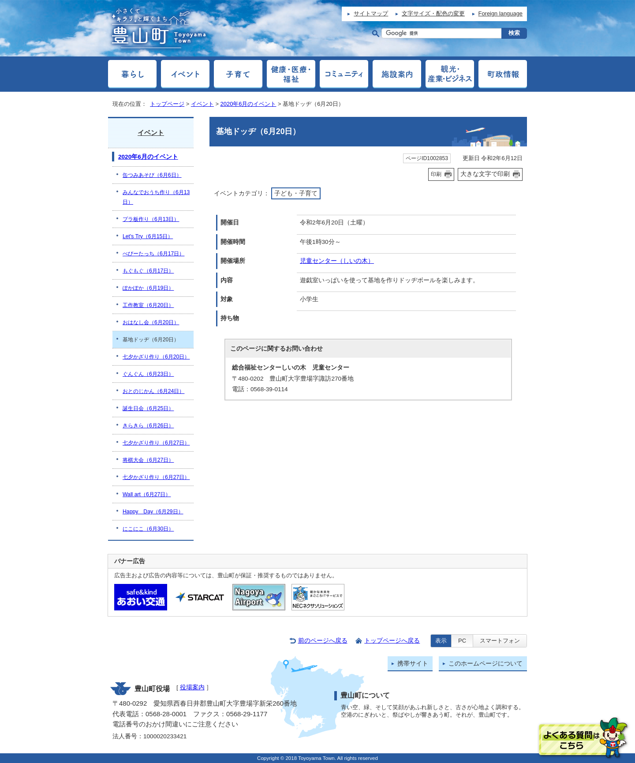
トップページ (167, 104)
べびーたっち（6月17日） (153, 254)
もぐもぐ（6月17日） (148, 271)
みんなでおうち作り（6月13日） (156, 197)
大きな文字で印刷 (485, 173)
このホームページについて (485, 663)
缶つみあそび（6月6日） (152, 175)
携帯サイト (412, 663)
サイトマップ (371, 13)
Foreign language (500, 13)
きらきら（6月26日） (148, 426)
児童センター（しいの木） (337, 261)
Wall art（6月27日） (147, 494)
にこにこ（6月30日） (148, 529)
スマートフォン (500, 640)
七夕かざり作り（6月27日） (156, 443)
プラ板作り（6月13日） (151, 219)
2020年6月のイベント (248, 104)
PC (462, 640)
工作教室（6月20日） (148, 305)
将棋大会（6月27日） (148, 460)
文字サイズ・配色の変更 (433, 13)
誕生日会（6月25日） (148, 408)
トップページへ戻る (392, 640)
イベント (202, 104)
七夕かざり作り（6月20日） (156, 357)
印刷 (436, 174)
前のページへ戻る (322, 640)
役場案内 (192, 687)
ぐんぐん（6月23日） (148, 374)
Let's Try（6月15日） (148, 236)
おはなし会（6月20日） (151, 322)
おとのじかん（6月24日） (153, 391)
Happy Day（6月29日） (153, 512)
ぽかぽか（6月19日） (148, 288)
